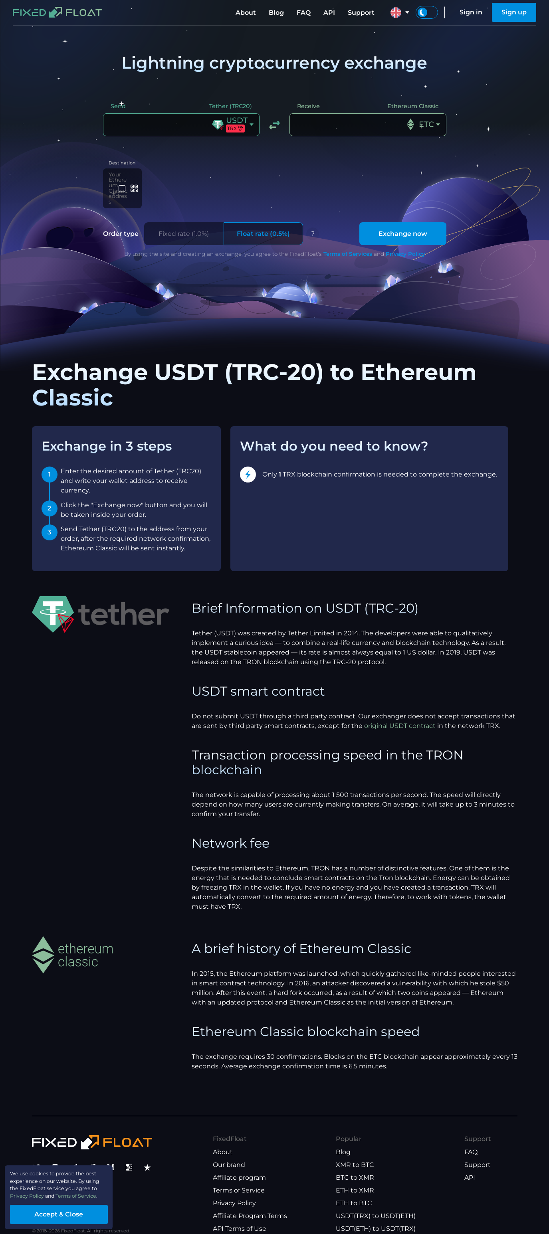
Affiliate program (239, 1163)
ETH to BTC (354, 1188)
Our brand (229, 1150)
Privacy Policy (405, 239)
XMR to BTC (355, 1150)
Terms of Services (347, 239)
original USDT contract (400, 711)
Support (361, 12)
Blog (276, 12)
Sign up (514, 12)
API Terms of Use (239, 1214)
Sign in (471, 12)
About (246, 12)
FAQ (304, 12)
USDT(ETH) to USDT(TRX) (376, 1214)
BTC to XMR (355, 1163)
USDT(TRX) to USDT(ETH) (376, 1201)
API (329, 12)
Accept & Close (76, 1211)
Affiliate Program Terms (250, 1201)
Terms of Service (239, 1176)
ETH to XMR (355, 1176)
